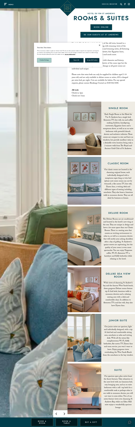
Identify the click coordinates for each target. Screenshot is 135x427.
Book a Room (42, 422)
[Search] (121, 4)
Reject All (76, 60)
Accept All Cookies (92, 60)
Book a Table (66, 422)
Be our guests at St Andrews (101, 35)
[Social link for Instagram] (128, 4)
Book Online (101, 27)
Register (113, 4)
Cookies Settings (44, 60)
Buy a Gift (91, 422)
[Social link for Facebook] (125, 4)
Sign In (105, 4)
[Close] (99, 45)
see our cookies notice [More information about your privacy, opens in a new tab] (70, 55)
